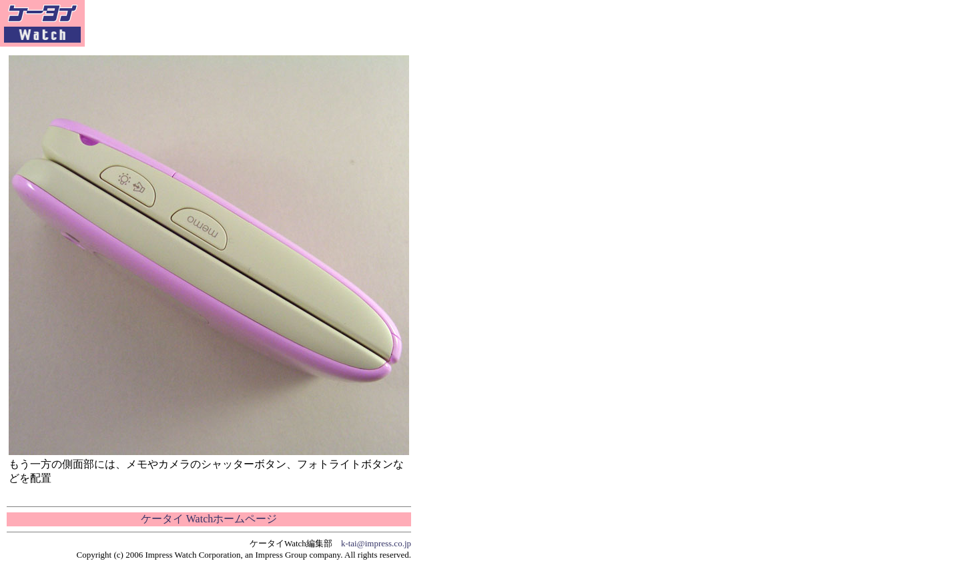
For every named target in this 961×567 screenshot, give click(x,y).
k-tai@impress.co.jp (376, 543)
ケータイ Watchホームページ (209, 518)
